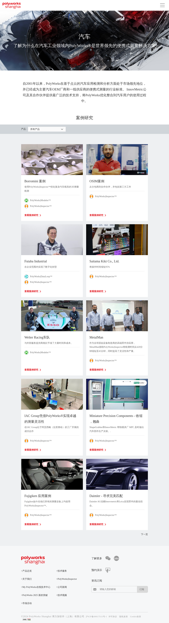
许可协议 (113, 616)
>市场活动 (26, 603)
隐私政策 (123, 616)
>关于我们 (26, 579)
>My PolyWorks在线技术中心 (35, 587)
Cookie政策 (135, 616)
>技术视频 (61, 595)
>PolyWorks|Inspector (66, 579)
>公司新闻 (61, 587)
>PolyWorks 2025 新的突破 (34, 595)
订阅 (141, 589)
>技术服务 (61, 571)
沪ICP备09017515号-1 (96, 616)
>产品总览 (26, 571)
